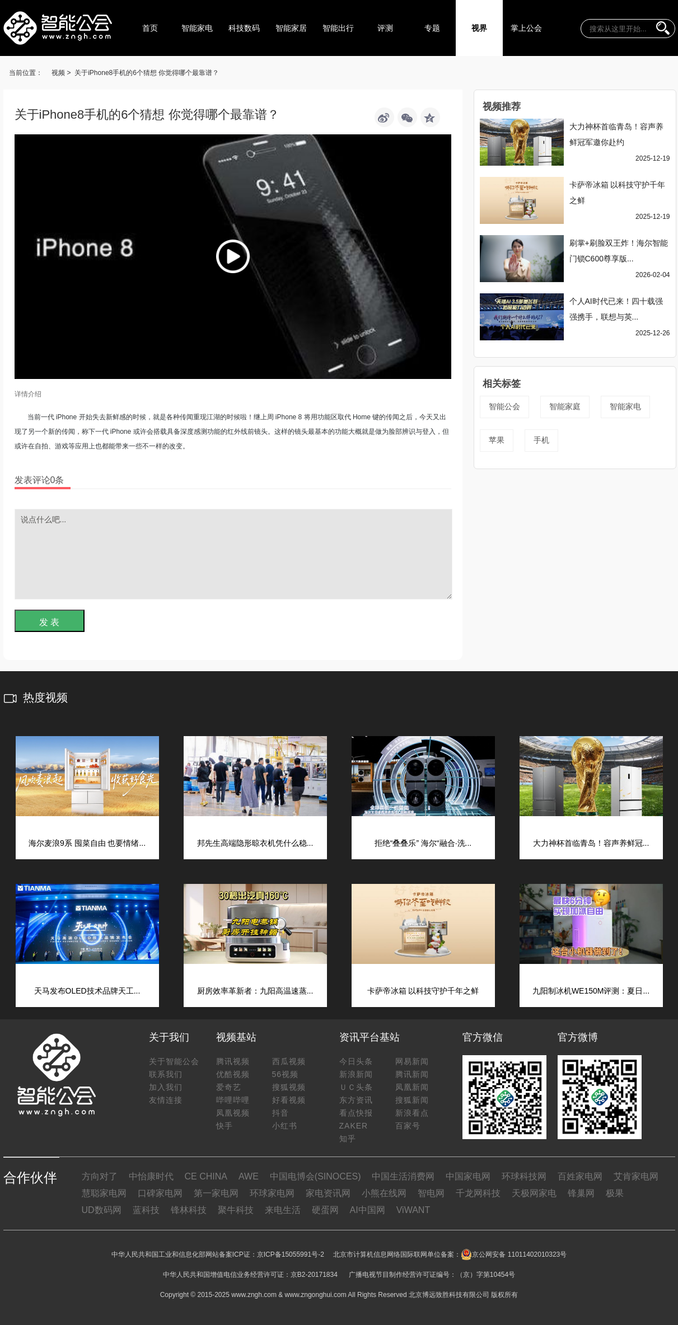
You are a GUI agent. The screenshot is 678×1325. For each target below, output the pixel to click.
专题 (432, 28)
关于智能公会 (174, 1061)
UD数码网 (101, 1210)
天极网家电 (534, 1193)
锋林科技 (189, 1210)
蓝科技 (146, 1210)
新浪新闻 (356, 1074)
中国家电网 (468, 1176)
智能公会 (504, 406)
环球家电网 (272, 1193)
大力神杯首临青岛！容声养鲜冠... (591, 843)
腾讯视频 (233, 1061)
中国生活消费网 (403, 1176)
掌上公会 (526, 28)
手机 (541, 440)
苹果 (496, 440)
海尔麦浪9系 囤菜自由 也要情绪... (87, 843)
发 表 (49, 622)
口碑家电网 (160, 1193)
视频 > (61, 73)
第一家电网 (216, 1193)
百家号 (407, 1125)
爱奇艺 (228, 1087)
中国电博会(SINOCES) (315, 1176)
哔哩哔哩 (233, 1099)
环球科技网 (524, 1176)
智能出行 (338, 28)
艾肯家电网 (636, 1176)
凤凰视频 (233, 1112)
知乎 (347, 1138)
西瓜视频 (289, 1061)
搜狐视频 (289, 1087)
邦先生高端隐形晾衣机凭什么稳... (255, 843)
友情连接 (166, 1099)
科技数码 (244, 28)
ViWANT (413, 1210)
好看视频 (289, 1099)
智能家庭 (565, 406)
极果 (615, 1193)
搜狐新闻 (412, 1099)
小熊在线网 (384, 1193)
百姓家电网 (580, 1176)
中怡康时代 (151, 1176)
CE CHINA (206, 1176)
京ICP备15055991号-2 (290, 1254)
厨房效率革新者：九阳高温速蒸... (255, 990)
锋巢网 (581, 1193)
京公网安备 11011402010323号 (514, 1254)
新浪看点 (412, 1112)
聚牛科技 (236, 1210)
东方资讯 (356, 1099)
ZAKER (353, 1125)
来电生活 (283, 1210)
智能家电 (197, 28)
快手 (224, 1125)
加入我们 (166, 1087)
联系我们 (166, 1074)
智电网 (431, 1193)
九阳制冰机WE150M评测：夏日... (590, 990)
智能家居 (291, 28)
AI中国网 (367, 1210)
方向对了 (100, 1176)
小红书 (284, 1125)
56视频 (285, 1074)
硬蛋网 (325, 1210)
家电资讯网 (328, 1193)
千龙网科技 (478, 1193)
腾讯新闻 (412, 1074)
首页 (150, 28)
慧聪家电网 (104, 1193)
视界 (479, 28)
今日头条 (356, 1061)
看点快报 (356, 1112)
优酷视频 (233, 1074)
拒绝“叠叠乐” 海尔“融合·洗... (423, 843)
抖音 (280, 1112)
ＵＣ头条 (356, 1087)
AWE (249, 1176)
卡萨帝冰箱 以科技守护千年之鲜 (423, 990)
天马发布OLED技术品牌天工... (87, 990)
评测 (385, 28)
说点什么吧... (233, 554)
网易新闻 (412, 1061)
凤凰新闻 (412, 1087)
